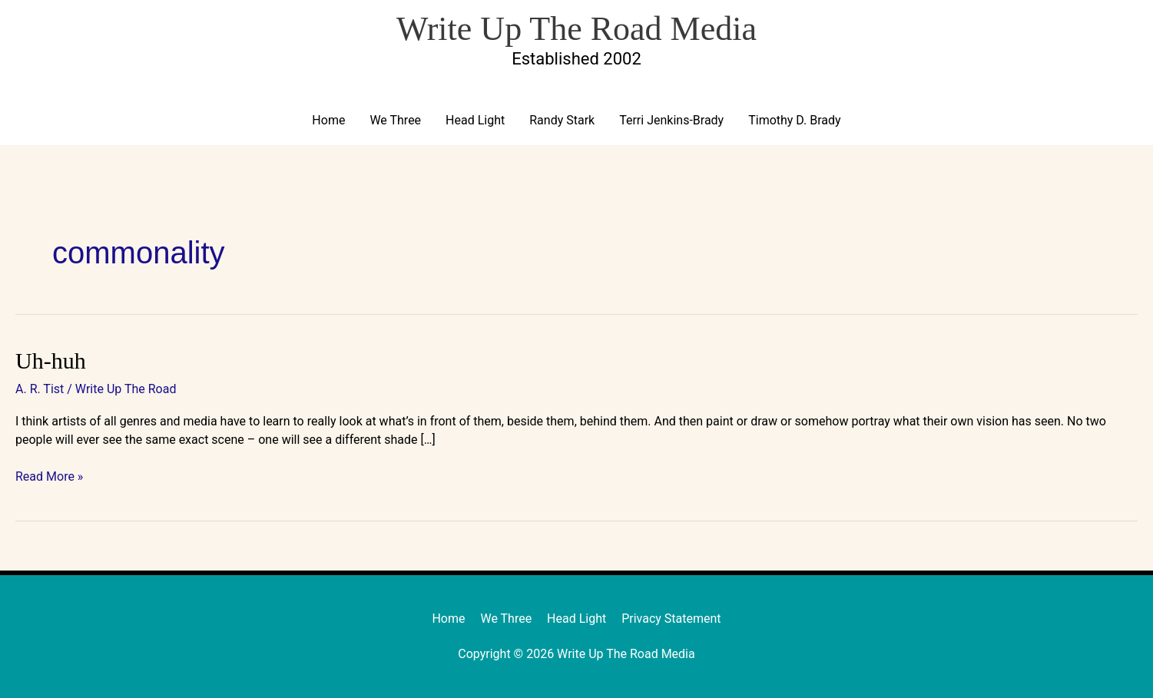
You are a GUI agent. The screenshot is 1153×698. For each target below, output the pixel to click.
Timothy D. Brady (794, 120)
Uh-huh (50, 360)
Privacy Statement (671, 618)
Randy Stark (562, 120)
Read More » (49, 476)
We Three (395, 120)
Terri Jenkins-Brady (671, 120)
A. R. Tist (39, 389)
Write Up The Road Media (576, 29)
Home (328, 120)
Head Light (475, 120)
